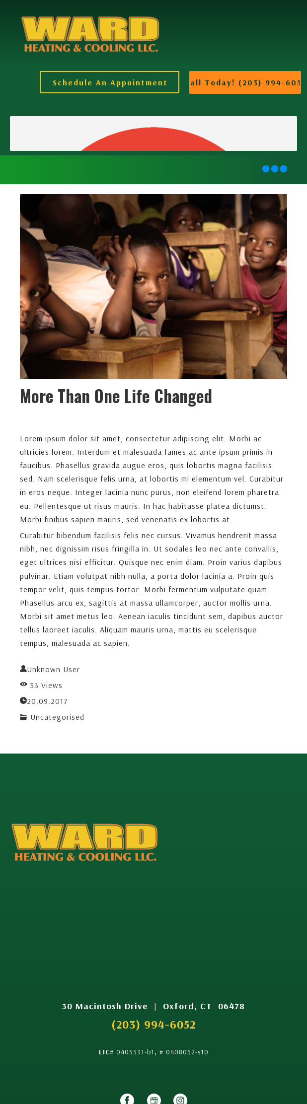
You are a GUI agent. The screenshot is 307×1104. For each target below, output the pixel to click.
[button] (109, 82)
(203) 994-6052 (153, 1024)
